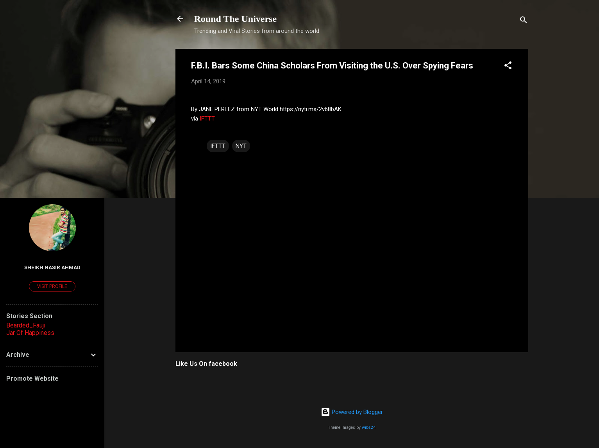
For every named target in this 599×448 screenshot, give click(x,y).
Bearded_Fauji (25, 325)
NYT (241, 145)
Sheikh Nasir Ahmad (52, 267)
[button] (508, 67)
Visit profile (52, 286)
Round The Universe (235, 19)
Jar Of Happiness (30, 332)
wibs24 (368, 427)
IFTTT (207, 118)
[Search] (523, 21)
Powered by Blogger (352, 412)
